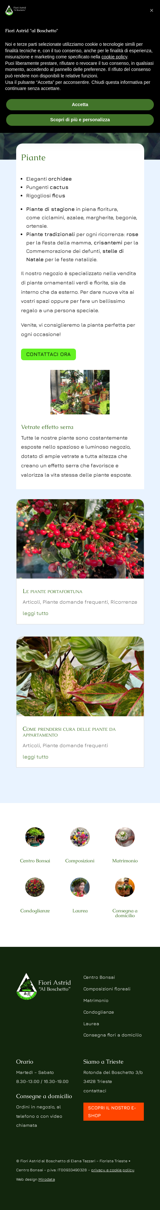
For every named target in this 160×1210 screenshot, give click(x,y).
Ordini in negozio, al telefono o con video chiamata (39, 1116)
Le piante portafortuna (52, 591)
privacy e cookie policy (112, 1169)
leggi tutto (35, 613)
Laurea (80, 911)
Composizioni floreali (107, 988)
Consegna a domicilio (124, 913)
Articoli (31, 602)
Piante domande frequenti (75, 602)
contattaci (94, 1090)
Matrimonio (125, 861)
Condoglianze (35, 911)
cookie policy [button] (114, 56)
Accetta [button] (80, 104)
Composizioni (79, 861)
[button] (151, 10)
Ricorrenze (124, 602)
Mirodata (46, 1179)
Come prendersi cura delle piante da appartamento (69, 731)
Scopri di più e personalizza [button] (80, 119)
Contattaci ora (48, 354)
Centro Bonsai (35, 861)
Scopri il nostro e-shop (112, 1111)
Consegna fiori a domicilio (112, 1034)
